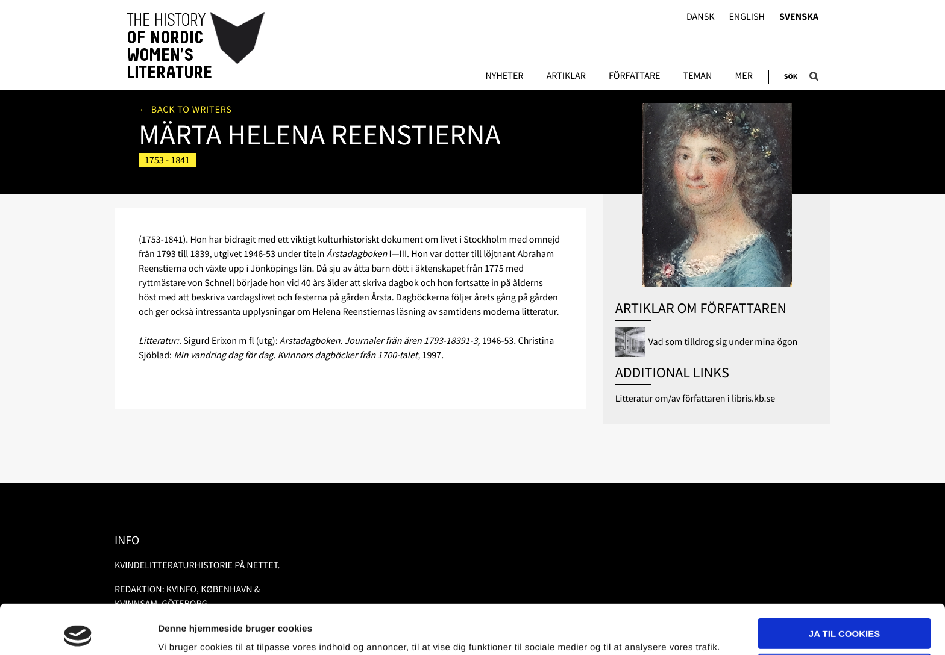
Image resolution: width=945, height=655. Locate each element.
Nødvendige (844, 619)
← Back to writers (185, 110)
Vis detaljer (182, 631)
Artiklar (566, 76)
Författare (634, 76)
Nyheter (504, 76)
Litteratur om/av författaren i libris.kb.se (695, 399)
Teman (697, 76)
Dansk (700, 17)
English (747, 17)
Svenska (798, 17)
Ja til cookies (844, 584)
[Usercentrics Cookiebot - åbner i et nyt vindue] (78, 631)
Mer (744, 76)
